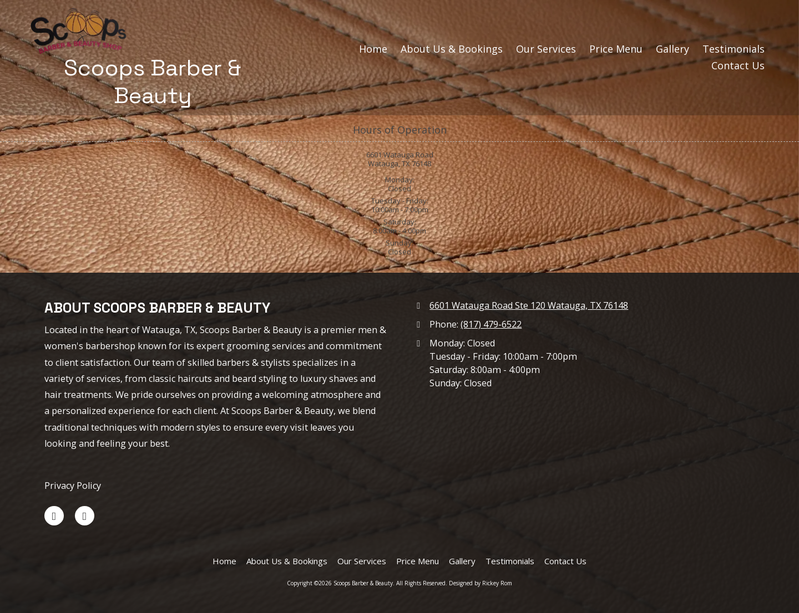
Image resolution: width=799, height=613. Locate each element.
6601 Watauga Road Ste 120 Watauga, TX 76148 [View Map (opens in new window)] (528, 305)
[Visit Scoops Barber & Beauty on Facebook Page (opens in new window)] (54, 515)
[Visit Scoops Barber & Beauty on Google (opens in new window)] (84, 515)
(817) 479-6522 (491, 324)
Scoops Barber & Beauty (152, 81)
